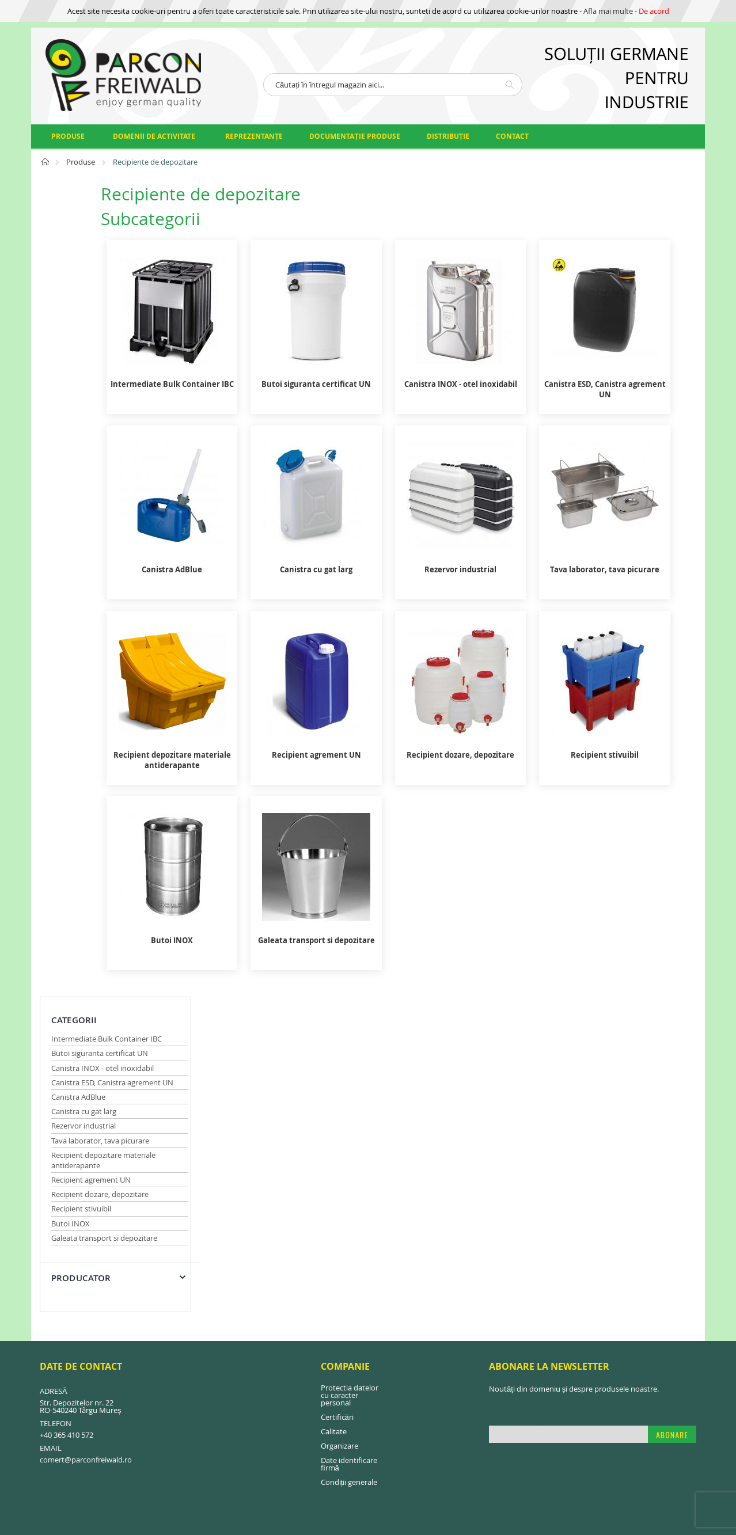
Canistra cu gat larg (83, 299)
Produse (81, 162)
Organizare (339, 1130)
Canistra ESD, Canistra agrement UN (112, 270)
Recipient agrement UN (91, 368)
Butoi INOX (70, 411)
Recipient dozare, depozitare (100, 382)
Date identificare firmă (349, 1148)
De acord (654, 11)
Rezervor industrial (83, 314)
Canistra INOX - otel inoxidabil (102, 256)
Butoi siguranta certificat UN (99, 241)
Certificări (337, 1101)
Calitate (334, 1116)
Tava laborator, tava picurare (100, 329)
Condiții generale (349, 1166)
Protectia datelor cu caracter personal (349, 1079)
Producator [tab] (81, 466)
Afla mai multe (608, 11)
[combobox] (392, 84)
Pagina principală (45, 165)
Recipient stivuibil (81, 397)
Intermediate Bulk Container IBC (106, 227)
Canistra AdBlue (78, 285)
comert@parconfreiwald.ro (86, 1144)
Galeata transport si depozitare (104, 426)
